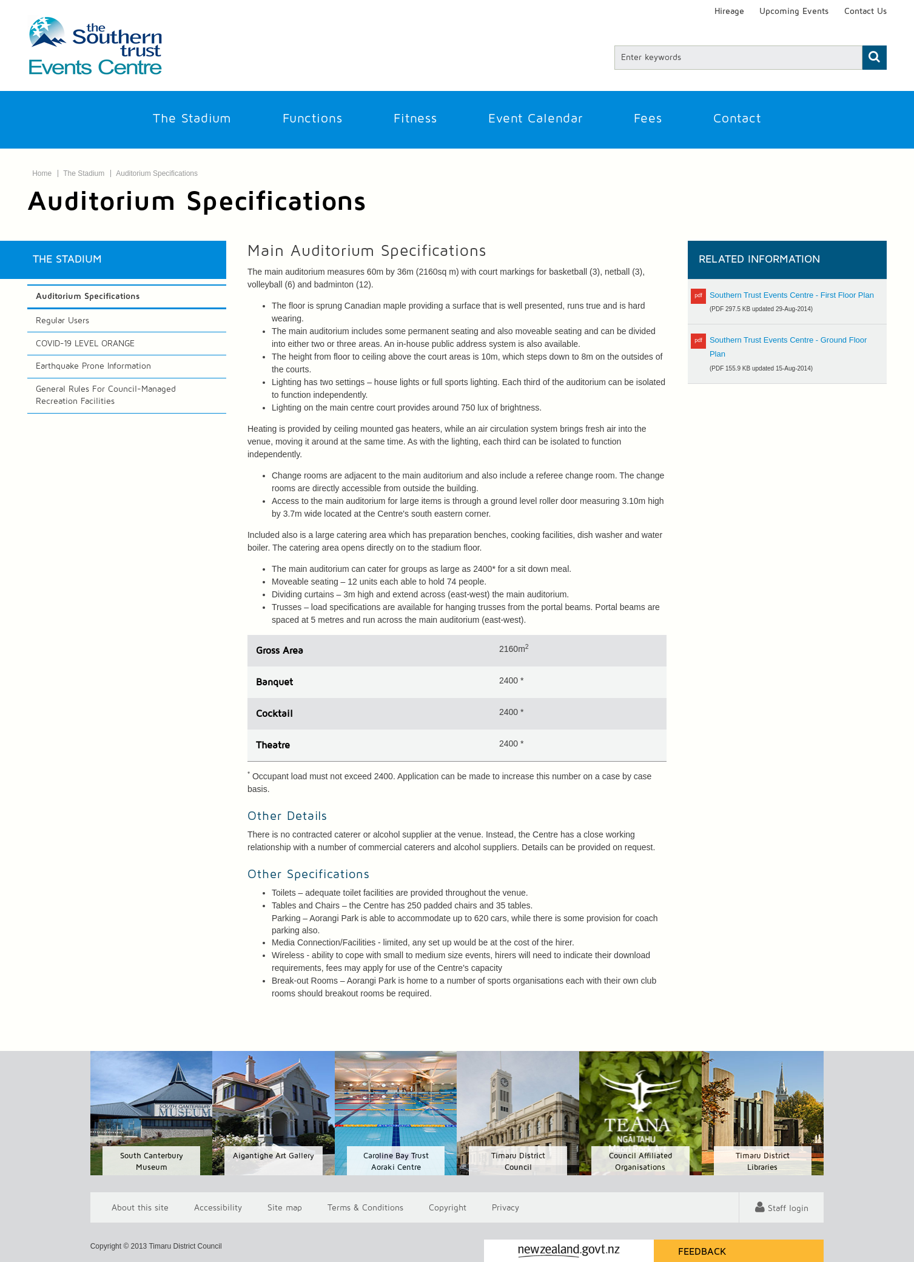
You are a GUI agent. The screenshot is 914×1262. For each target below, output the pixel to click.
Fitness (415, 118)
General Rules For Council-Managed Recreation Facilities (106, 395)
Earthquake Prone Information (93, 366)
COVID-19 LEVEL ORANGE (85, 344)
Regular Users (62, 321)
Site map (284, 1207)
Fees (648, 118)
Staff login (788, 1208)
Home (42, 173)
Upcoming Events (793, 11)
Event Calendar (535, 118)
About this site (140, 1207)
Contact (737, 118)
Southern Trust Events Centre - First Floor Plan (792, 295)
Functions (313, 118)
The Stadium (192, 118)
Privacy (505, 1207)
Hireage (729, 11)
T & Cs (365, 1207)
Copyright (447, 1207)
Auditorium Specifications (157, 173)
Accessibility (218, 1207)
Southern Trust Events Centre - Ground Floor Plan (788, 346)
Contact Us (865, 11)
